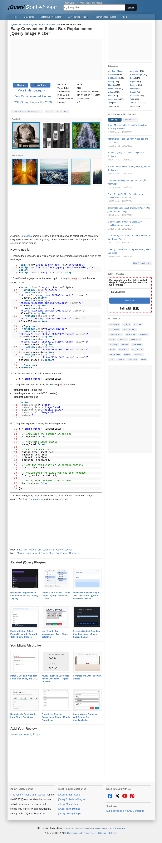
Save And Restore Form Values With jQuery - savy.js (44, 549)
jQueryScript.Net (74, 832)
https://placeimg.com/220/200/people (45, 318)
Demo (20, 85)
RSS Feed (112, 832)
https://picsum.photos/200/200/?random (47, 334)
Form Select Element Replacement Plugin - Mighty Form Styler (56, 717)
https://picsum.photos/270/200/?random (47, 357)
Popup (112, 349)
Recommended (130, 120)
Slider (110, 96)
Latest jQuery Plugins (51, 17)
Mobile (133, 89)
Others (111, 92)
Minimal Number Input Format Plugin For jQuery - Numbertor (48, 553)
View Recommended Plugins (32, 96)
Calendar (122, 339)
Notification (123, 349)
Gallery (111, 82)
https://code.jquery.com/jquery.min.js (64, 267)
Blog (124, 17)
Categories (29, 17)
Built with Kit (129, 308)
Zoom (132, 106)
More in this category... (32, 90)
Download (40, 85)
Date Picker (131, 334)
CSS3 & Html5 (114, 78)
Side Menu (138, 354)
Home (15, 17)
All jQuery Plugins (115, 71)
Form (132, 78)
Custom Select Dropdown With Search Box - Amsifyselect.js (85, 717)
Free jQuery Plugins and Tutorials (33, 5)
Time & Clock (136, 103)
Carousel (137, 324)
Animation (112, 75)
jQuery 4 (126, 324)
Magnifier (143, 334)
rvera (60, 495)
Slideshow (134, 96)
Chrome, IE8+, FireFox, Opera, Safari (27, 112)
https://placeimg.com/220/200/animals (46, 295)
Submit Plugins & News (118, 810)
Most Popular (115, 120)
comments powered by (24, 734)
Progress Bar (137, 349)
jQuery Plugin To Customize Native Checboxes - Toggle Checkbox (55, 678)
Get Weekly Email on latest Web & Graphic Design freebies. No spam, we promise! (128, 282)
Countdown (114, 329)
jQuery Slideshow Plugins (71, 799)
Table (132, 99)
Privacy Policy (90, 832)
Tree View (133, 359)
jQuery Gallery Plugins (70, 813)
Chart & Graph (136, 75)
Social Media (113, 99)
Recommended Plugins (105, 17)
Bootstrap (26, 236)
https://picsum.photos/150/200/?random (47, 349)
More (45, 813)
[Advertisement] (56, 59)
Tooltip (111, 106)
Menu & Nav (113, 89)
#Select (49, 112)
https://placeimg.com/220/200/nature (45, 310)
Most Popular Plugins (78, 17)
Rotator (133, 92)
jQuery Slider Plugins (69, 794)
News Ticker (135, 339)
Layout (133, 82)
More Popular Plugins (141, 263)
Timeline (121, 359)
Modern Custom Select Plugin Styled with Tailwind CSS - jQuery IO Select (23, 634)
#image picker (62, 112)
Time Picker (137, 344)
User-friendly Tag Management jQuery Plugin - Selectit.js (56, 634)
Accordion (134, 71)
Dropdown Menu (129, 329)
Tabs (111, 359)
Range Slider (115, 354)
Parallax (125, 344)
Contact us (138, 810)
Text (110, 103)
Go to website (83, 99)
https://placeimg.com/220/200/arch (44, 303)
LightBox (112, 85)
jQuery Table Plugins (69, 808)
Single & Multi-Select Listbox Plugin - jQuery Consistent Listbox (56, 595)
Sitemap (102, 832)
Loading (133, 85)
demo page (34, 499)
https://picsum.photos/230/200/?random (47, 341)
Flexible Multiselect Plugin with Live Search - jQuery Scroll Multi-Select (86, 595)
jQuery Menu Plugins (69, 804)
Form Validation (116, 334)
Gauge (127, 354)
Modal (112, 339)
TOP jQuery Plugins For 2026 (32, 102)
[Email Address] (129, 291)
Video (143, 359)
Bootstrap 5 (114, 324)
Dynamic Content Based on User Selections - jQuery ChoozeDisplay (86, 634)
